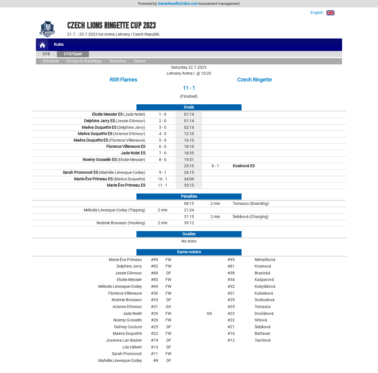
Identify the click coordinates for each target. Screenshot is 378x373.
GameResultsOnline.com (178, 3)
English (326, 12)
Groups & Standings (84, 61)
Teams (139, 61)
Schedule (51, 61)
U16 (46, 54)
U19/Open (73, 54)
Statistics (117, 61)
